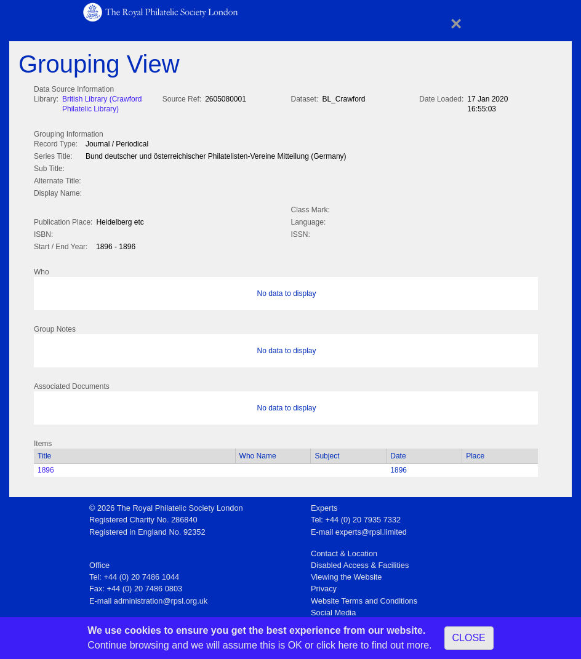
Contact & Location (344, 551)
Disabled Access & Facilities (360, 562)
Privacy (324, 586)
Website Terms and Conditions (364, 598)
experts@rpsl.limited (371, 529)
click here (337, 645)
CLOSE (469, 638)
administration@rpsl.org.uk (160, 598)
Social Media (333, 610)
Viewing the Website (346, 574)
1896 (46, 467)
